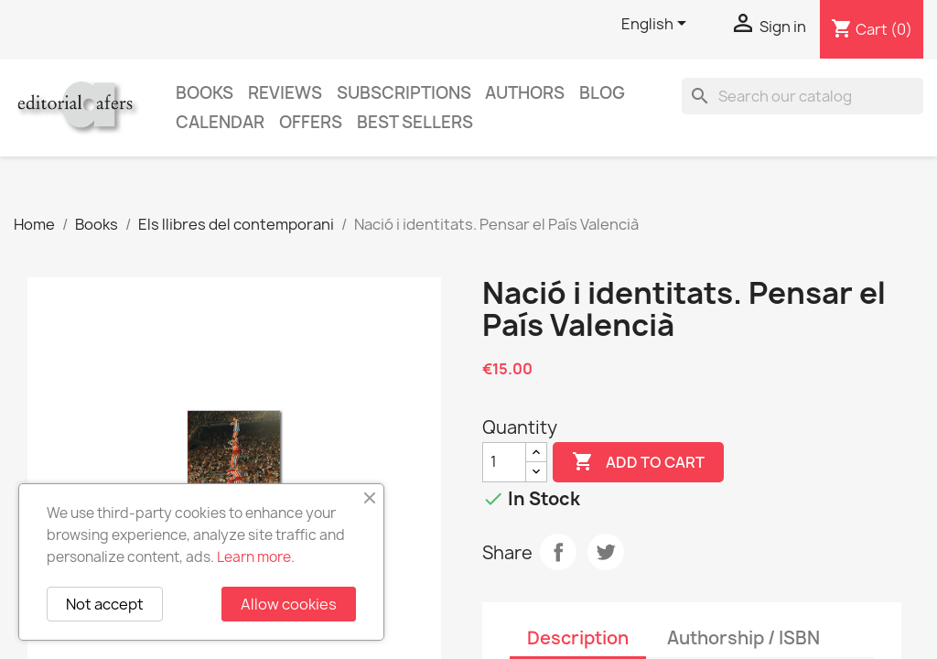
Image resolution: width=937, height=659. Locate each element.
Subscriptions (404, 92)
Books (204, 92)
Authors (525, 92)
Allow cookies (289, 604)
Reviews (285, 92)
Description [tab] (578, 638)
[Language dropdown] (657, 25)
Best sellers (415, 122)
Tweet (605, 552)
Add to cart (638, 462)
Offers (310, 122)
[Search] (802, 96)
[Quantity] (504, 462)
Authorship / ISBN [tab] (743, 638)
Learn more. (256, 557)
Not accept (105, 604)
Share (558, 552)
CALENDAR (220, 122)
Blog (602, 92)
